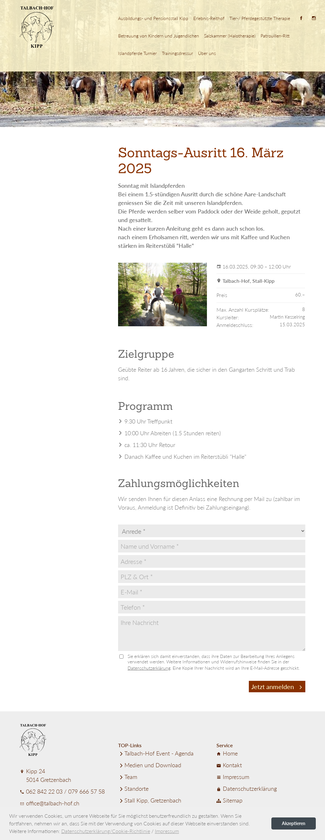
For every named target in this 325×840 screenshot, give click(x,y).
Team (127, 776)
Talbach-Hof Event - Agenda (156, 753)
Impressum (232, 776)
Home (227, 753)
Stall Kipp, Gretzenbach (149, 800)
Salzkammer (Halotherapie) (229, 35)
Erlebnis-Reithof (208, 18)
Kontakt (229, 765)
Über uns (207, 53)
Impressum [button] (167, 831)
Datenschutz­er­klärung (246, 788)
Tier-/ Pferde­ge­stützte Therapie (259, 18)
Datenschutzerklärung (149, 668)
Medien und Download (149, 765)
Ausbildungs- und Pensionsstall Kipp (153, 18)
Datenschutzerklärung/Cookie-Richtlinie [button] (105, 831)
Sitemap (229, 800)
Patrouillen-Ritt (275, 35)
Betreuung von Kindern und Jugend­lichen (158, 35)
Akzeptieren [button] (293, 823)
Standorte (133, 788)
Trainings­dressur (177, 53)
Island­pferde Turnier (137, 53)
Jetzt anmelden (277, 686)
